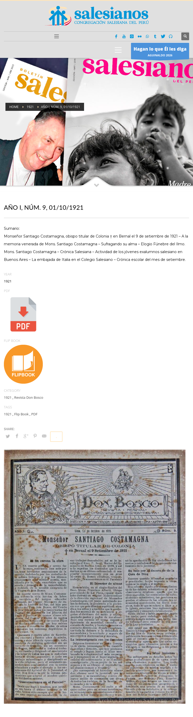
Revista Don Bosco (28, 397)
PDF (34, 414)
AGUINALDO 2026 (160, 52)
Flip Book (21, 414)
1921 (8, 397)
